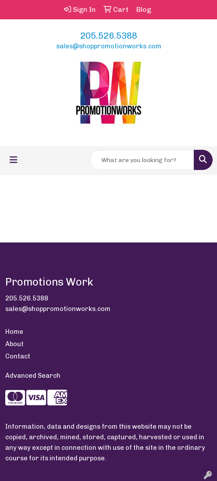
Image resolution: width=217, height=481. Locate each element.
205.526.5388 (108, 35)
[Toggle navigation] (13, 160)
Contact (17, 356)
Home (14, 332)
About (14, 344)
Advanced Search (32, 376)
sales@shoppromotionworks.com (108, 46)
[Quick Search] (142, 160)
